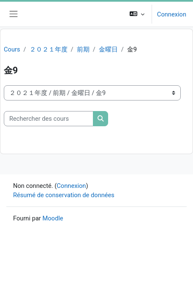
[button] (137, 14)
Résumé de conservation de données (63, 195)
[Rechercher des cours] (48, 118)
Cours (12, 49)
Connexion (171, 14)
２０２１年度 (49, 49)
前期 (83, 49)
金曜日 (108, 49)
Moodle (52, 218)
